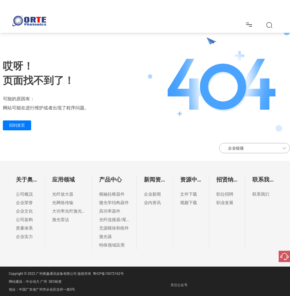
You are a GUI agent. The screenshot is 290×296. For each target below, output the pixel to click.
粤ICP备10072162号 (108, 274)
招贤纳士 (225, 8)
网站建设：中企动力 (24, 282)
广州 (43, 282)
